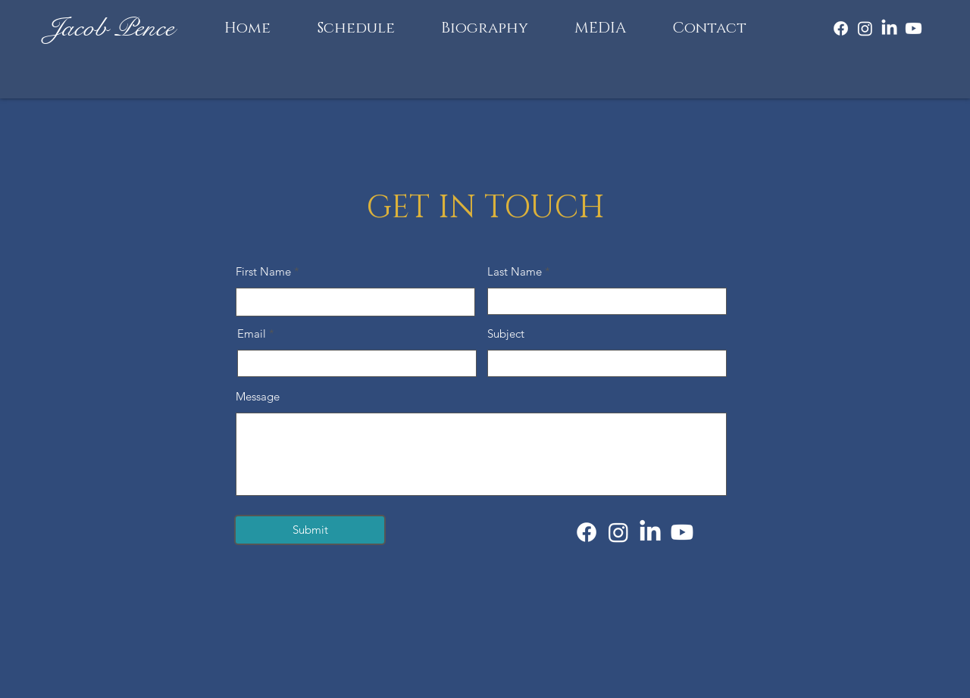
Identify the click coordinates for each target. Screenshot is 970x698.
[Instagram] (865, 28)
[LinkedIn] (889, 28)
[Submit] (310, 530)
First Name (263, 271)
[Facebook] (840, 28)
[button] (600, 28)
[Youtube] (913, 28)
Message (258, 396)
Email (251, 333)
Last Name (514, 271)
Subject (505, 333)
